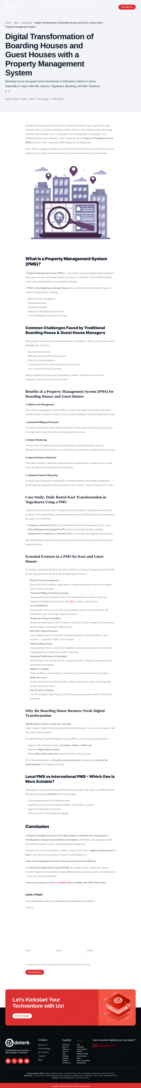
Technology (43, 99)
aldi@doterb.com (106, 1045)
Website (90, 951)
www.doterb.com (63, 882)
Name (28, 951)
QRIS (72, 601)
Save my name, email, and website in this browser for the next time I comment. (59, 965)
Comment (29, 908)
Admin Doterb (12, 99)
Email (59, 951)
